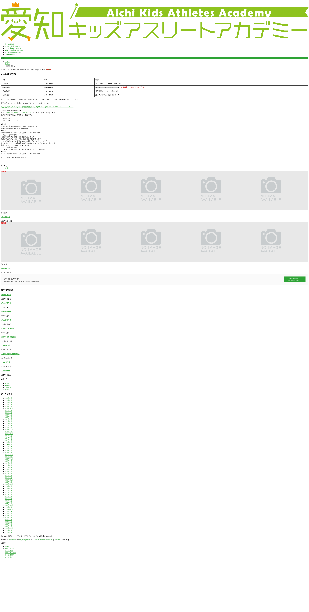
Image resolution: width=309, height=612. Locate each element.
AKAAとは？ (9, 548)
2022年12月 (9, 480)
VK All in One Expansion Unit (42, 540)
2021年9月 (8, 511)
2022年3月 (8, 499)
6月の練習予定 (6, 295)
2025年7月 (8, 415)
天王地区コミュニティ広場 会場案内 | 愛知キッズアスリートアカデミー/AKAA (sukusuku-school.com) (37, 107)
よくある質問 (9, 555)
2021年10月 (9, 509)
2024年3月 (8, 448)
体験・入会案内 (10, 553)
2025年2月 (8, 425)
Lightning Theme (24, 540)
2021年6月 (8, 518)
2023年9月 (8, 461)
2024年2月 (8, 450)
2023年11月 (9, 457)
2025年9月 (8, 411)
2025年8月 (8, 413)
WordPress (12, 540)
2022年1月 (8, 503)
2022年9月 (8, 486)
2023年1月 (8, 478)
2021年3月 (8, 522)
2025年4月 (8, 421)
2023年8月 (8, 463)
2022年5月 (8, 494)
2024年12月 (9, 429)
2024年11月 (9, 432)
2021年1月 (8, 526)
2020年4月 (8, 532)
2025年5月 (8, 419)
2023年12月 (9, 455)
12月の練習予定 (5, 217)
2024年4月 (8, 446)
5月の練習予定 (6, 303)
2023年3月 (8, 474)
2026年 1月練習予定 (8, 337)
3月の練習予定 (6, 320)
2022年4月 (8, 497)
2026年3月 (8, 400)
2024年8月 (8, 438)
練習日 (48, 69)
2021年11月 (9, 507)
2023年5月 (8, 469)
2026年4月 (8, 398)
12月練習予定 (5, 345)
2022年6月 (8, 492)
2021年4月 (8, 520)
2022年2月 (8, 501)
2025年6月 (8, 417)
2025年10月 (9, 408)
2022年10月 (9, 484)
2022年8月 (8, 488)
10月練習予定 (5, 371)
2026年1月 (8, 404)
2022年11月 (9, 482)
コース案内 (9, 551)
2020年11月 (9, 530)
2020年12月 (9, 528)
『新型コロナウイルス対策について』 (19, 113)
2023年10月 (9, 459)
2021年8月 (8, 513)
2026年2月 (8, 402)
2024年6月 (8, 442)
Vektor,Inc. (58, 540)
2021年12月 (9, 505)
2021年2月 (8, 524)
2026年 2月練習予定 (8, 328)
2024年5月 (8, 444)
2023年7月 (8, 465)
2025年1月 (8, 427)
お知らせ (8, 383)
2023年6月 (8, 467)
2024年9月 (8, 436)
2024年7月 (8, 440)
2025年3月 (8, 423)
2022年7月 (8, 490)
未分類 (7, 385)
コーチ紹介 (9, 557)
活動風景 (8, 387)
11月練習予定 (5, 362)
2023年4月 (8, 471)
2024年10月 (9, 434)
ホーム (7, 546)
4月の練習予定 (6, 312)
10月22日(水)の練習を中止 (10, 354)
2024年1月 (8, 453)
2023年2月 (8, 476)
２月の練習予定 (5, 268)
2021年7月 (8, 515)
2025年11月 (9, 406)
